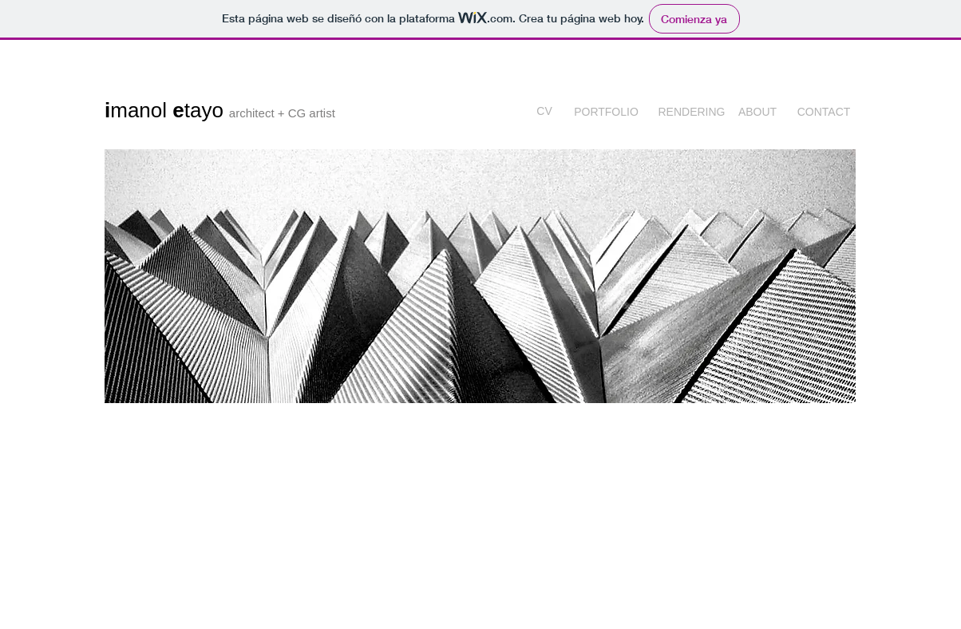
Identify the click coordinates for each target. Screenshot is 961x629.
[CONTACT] (824, 113)
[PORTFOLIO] (606, 113)
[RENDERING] (692, 113)
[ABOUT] (757, 113)
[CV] (544, 112)
